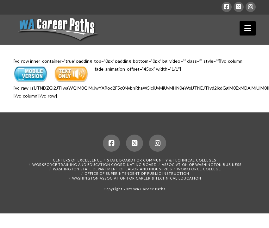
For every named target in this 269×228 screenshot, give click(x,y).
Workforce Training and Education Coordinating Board (94, 164)
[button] (248, 28)
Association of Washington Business (201, 164)
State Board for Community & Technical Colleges (161, 160)
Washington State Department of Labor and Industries (112, 169)
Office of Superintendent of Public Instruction (136, 173)
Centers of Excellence (77, 160)
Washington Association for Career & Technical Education (136, 178)
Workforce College (199, 169)
